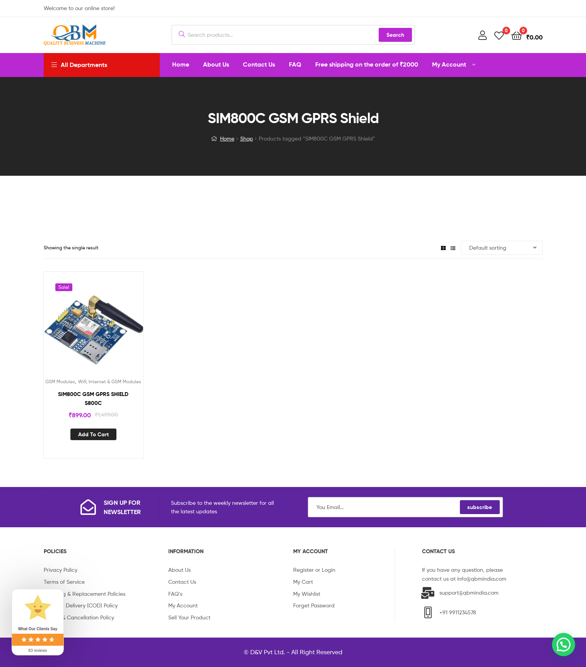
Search (395, 34)
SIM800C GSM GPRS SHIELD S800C (93, 398)
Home (227, 138)
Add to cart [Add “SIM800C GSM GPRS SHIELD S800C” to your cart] (93, 434)
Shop (246, 138)
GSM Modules (60, 381)
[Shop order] (502, 248)
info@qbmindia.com (481, 578)
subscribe (479, 507)
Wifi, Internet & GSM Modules (109, 381)
